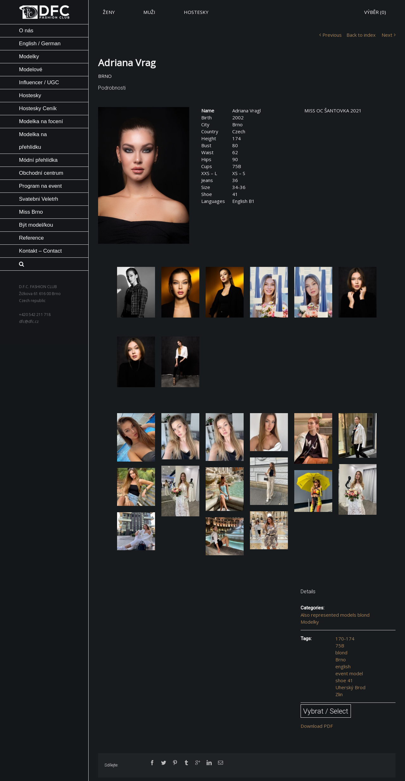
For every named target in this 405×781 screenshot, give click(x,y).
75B (339, 645)
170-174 (344, 638)
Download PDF (317, 726)
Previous (332, 35)
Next (387, 35)
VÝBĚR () (375, 12)
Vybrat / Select (325, 711)
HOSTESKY (196, 12)
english (343, 666)
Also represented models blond (335, 615)
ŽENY (109, 12)
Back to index (361, 35)
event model (349, 673)
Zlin (339, 694)
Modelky (310, 622)
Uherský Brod (350, 687)
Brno (340, 659)
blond (341, 652)
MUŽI (149, 12)
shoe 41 (344, 680)
